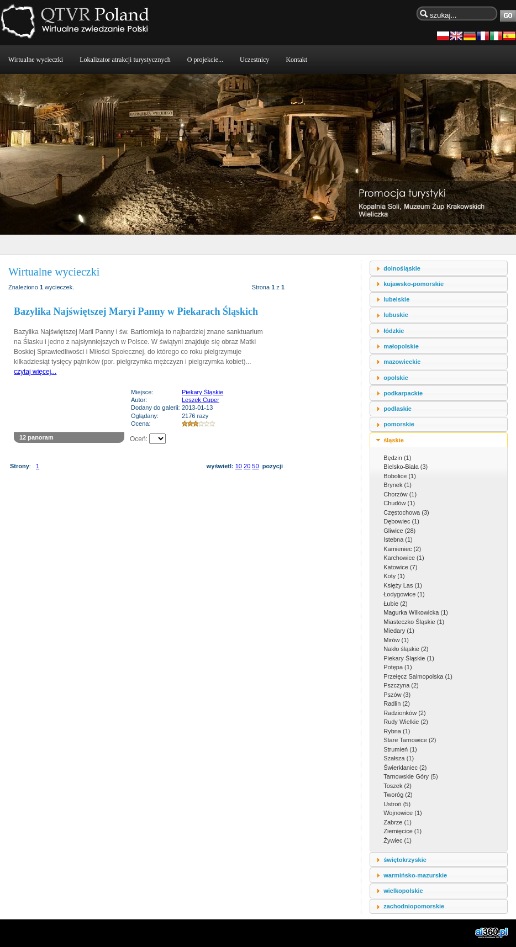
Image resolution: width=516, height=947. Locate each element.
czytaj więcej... (35, 371)
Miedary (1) (398, 630)
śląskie (393, 440)
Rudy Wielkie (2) (405, 721)
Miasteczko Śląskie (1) (413, 621)
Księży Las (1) (402, 585)
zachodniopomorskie (413, 906)
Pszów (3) (396, 694)
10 (238, 466)
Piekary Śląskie (202, 392)
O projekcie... (205, 60)
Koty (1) (394, 576)
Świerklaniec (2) (405, 767)
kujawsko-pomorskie (413, 284)
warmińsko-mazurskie (415, 875)
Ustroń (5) (396, 804)
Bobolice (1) (399, 476)
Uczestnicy (254, 60)
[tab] (439, 268)
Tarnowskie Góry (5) (410, 776)
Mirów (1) (396, 640)
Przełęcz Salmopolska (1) (417, 676)
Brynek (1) (397, 485)
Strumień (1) (400, 749)
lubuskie (395, 314)
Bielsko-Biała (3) (405, 466)
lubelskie (396, 299)
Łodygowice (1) (404, 594)
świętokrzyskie (405, 859)
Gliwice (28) (399, 530)
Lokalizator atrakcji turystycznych (125, 60)
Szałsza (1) (398, 758)
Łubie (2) (395, 603)
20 (247, 466)
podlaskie (397, 408)
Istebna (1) (398, 539)
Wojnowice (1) (402, 813)
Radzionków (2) (404, 713)
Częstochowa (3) (406, 512)
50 (255, 466)
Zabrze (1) (397, 822)
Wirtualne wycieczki (35, 60)
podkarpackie (403, 393)
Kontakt (296, 60)
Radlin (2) (396, 703)
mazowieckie (401, 361)
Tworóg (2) (398, 794)
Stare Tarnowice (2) (409, 740)
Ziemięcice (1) (402, 831)
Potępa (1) (397, 667)
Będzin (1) (397, 457)
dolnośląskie (401, 268)
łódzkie (393, 330)
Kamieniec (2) (402, 549)
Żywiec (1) (397, 840)
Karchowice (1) (403, 557)
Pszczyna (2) (401, 685)
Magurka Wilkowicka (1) (415, 612)
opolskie (395, 377)
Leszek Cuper (200, 399)
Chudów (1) (399, 503)
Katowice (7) (400, 567)
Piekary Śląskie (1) (408, 658)
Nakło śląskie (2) (405, 649)
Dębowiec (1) (401, 521)
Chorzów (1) (400, 494)
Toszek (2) (397, 785)
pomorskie (398, 424)
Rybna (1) (396, 731)
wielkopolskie (403, 890)
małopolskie (401, 346)
